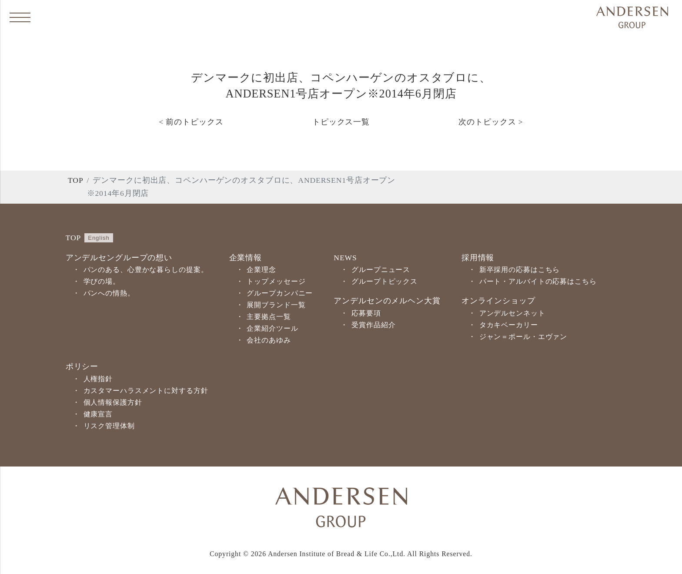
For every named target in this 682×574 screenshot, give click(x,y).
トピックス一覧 (341, 121)
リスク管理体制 (109, 426)
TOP (76, 180)
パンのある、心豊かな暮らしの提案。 (146, 269)
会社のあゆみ (269, 340)
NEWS (345, 257)
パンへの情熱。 (109, 293)
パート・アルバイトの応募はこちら (538, 281)
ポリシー (82, 366)
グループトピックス (384, 281)
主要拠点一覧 (269, 316)
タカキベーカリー (508, 325)
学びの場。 (102, 281)
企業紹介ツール (272, 328)
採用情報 (478, 257)
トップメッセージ (276, 281)
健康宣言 (98, 414)
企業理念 (261, 269)
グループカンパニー (280, 293)
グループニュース (380, 269)
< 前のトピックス (191, 121)
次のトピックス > (490, 121)
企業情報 (245, 257)
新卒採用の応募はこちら (519, 269)
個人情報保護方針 (113, 402)
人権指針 (98, 379)
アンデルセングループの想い (119, 257)
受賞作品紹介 (373, 325)
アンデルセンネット (512, 313)
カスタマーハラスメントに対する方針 (146, 390)
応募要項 (366, 313)
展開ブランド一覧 (276, 305)
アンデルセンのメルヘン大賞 (387, 300)
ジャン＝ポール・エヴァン (523, 336)
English (98, 238)
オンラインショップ (498, 300)
